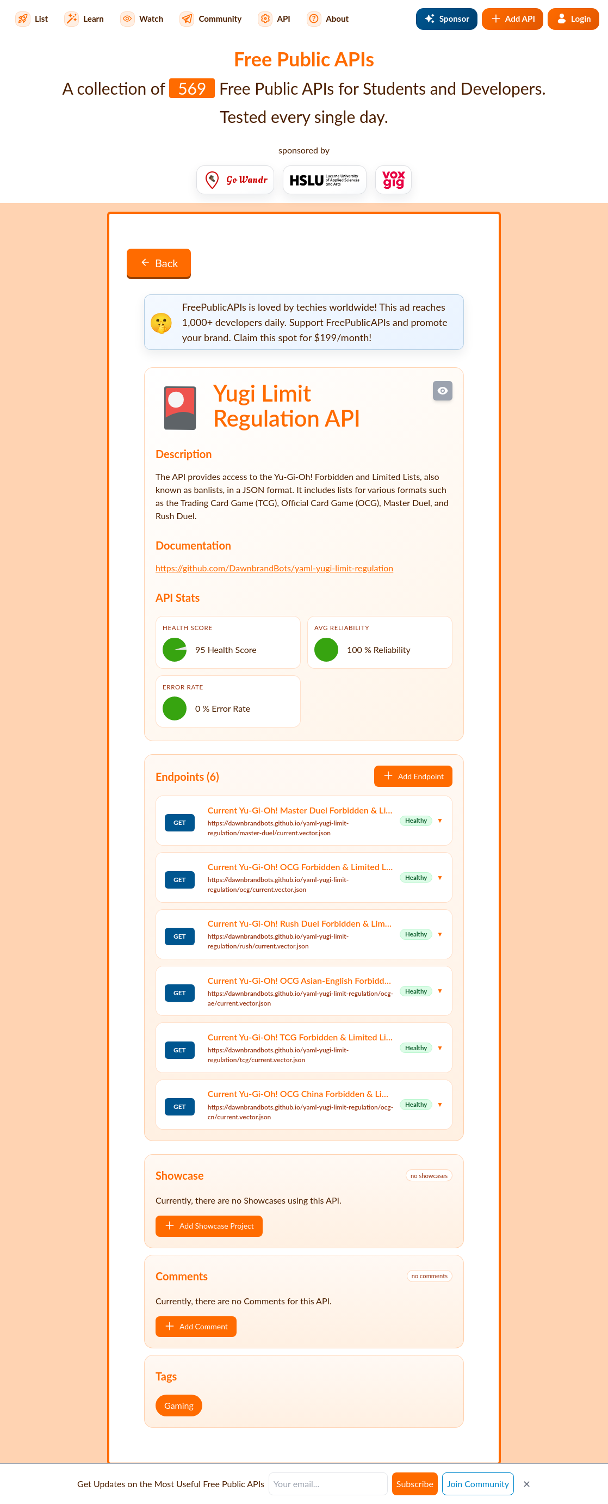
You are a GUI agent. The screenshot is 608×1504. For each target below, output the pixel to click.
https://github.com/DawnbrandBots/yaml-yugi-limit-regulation (274, 568)
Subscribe (414, 1483)
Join (478, 1483)
